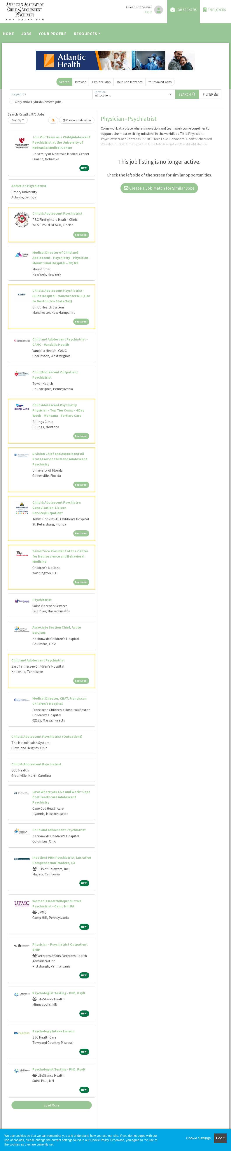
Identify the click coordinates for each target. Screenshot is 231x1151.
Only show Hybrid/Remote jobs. (38, 102)
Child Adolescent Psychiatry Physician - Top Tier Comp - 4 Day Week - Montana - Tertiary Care (58, 410)
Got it (220, 1138)
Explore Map (101, 82)
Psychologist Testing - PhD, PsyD (58, 993)
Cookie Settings (198, 1138)
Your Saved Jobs (160, 82)
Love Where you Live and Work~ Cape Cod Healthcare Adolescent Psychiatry (61, 796)
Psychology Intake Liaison (53, 1031)
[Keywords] (51, 94)
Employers (214, 9)
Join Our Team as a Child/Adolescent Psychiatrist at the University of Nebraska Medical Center (61, 142)
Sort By (16, 120)
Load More (51, 1105)
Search (64, 82)
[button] (210, 94)
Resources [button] (85, 33)
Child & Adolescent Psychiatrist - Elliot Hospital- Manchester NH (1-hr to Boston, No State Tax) (61, 295)
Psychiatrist (42, 599)
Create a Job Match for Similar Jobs (159, 188)
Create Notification (77, 120)
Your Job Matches (130, 82)
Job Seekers (183, 9)
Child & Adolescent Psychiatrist (57, 213)
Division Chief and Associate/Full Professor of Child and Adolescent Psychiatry (59, 458)
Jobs (26, 33)
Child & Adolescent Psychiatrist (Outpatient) (46, 736)
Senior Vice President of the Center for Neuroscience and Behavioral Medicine (60, 556)
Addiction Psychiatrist (28, 186)
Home (8, 33)
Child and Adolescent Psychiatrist (38, 660)
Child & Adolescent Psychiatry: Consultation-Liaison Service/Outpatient (56, 507)
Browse (80, 82)
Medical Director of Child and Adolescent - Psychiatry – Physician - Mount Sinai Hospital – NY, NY (61, 257)
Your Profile (53, 33)
